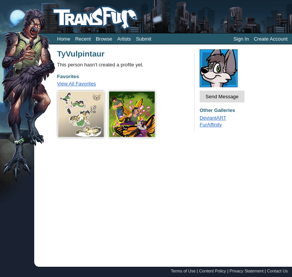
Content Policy (212, 271)
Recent (83, 39)
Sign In (241, 39)
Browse (104, 39)
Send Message (222, 96)
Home (63, 39)
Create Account (270, 39)
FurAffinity (211, 124)
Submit (143, 39)
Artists (124, 39)
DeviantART (213, 118)
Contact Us (277, 271)
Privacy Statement (247, 271)
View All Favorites (76, 84)
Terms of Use (183, 271)
